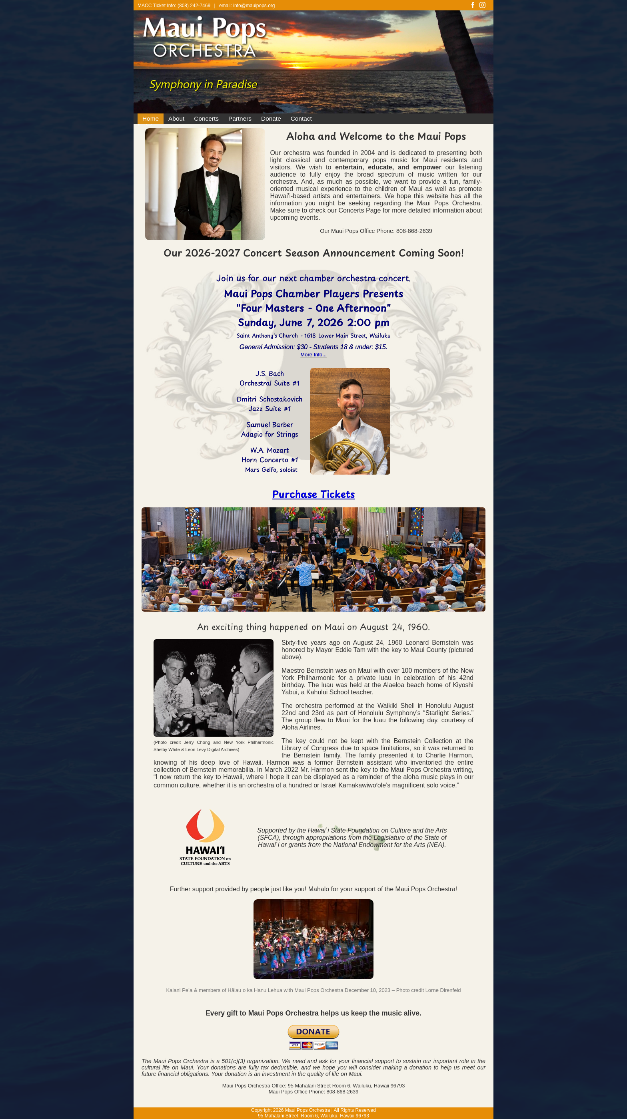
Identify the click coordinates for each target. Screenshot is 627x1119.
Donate (271, 118)
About (176, 118)
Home (150, 118)
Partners (240, 118)
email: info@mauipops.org (247, 5)
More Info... (313, 355)
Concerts (206, 118)
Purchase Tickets (313, 494)
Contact (301, 118)
